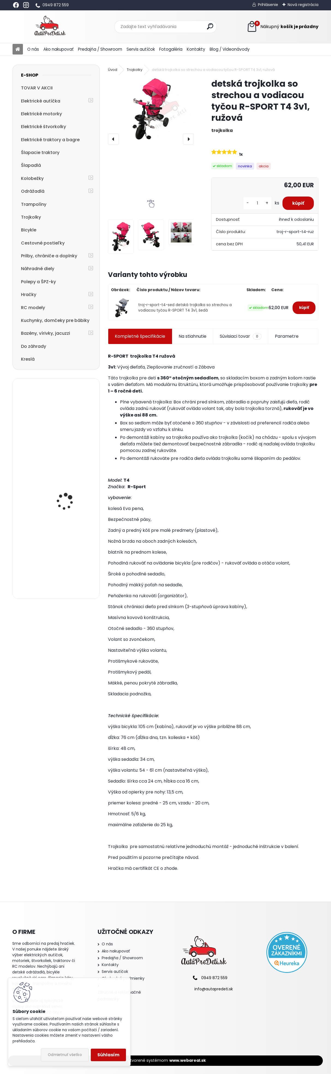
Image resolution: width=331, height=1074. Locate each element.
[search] (210, 26)
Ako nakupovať (58, 49)
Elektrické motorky (41, 114)
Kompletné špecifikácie (140, 336)
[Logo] (50, 26)
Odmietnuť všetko (65, 1054)
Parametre (287, 336)
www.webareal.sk (187, 1060)
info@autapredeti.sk (213, 989)
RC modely (33, 307)
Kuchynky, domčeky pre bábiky (55, 320)
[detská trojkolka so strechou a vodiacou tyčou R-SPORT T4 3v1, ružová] (151, 109)
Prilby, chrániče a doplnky (49, 256)
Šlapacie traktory (40, 152)
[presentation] (113, 139)
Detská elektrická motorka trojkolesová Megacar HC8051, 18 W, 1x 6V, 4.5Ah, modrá (70, 423)
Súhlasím (108, 1055)
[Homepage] (18, 49)
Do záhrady (33, 346)
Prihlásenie (268, 4)
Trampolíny (33, 204)
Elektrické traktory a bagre (50, 140)
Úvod (112, 69)
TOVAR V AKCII (37, 88)
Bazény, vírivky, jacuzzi (45, 333)
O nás (33, 49)
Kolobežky (32, 178)
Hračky (28, 294)
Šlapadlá (31, 165)
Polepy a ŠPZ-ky (38, 282)
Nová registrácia (303, 4)
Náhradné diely (37, 269)
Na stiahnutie (192, 336)
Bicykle (28, 230)
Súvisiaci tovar (240, 336)
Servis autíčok (141, 49)
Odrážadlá (32, 191)
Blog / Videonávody (230, 49)
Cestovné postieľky (43, 243)
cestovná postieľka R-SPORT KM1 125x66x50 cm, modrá (69, 569)
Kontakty (196, 49)
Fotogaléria (170, 49)
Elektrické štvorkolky (43, 126)
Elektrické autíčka (40, 101)
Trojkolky (31, 217)
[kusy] (255, 203)
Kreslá (28, 359)
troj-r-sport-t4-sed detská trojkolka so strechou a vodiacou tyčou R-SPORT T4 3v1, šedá (185, 307)
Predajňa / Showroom (100, 49)
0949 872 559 (56, 5)
